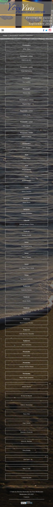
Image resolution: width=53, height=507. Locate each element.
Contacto (26, 497)
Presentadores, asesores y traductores (21, 35)
